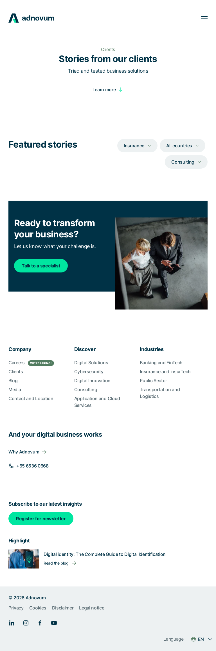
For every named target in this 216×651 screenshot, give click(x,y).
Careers (31, 363)
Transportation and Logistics (160, 393)
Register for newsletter (41, 518)
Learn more (104, 89)
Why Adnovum (23, 452)
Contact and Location (30, 398)
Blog (13, 380)
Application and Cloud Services (97, 402)
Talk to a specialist (41, 266)
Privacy (16, 608)
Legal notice (91, 608)
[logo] (31, 18)
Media (14, 389)
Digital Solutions (91, 362)
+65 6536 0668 (32, 466)
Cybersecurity (89, 371)
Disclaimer (63, 608)
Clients (15, 371)
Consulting (85, 389)
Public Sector (153, 380)
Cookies (37, 608)
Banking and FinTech (161, 362)
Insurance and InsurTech (165, 371)
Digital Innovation (92, 380)
